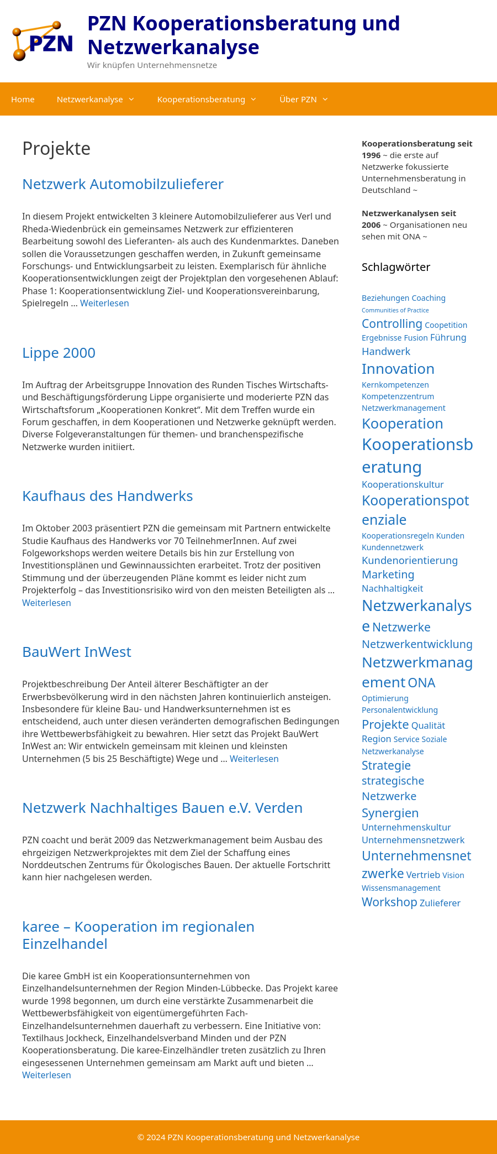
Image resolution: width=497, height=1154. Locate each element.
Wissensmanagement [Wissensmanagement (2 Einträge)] (401, 888)
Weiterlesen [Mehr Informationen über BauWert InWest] (254, 759)
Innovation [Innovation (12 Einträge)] (398, 368)
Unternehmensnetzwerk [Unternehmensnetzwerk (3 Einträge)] (413, 839)
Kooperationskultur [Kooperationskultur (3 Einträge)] (403, 484)
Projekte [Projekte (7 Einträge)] (385, 724)
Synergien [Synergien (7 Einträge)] (390, 812)
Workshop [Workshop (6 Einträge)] (389, 902)
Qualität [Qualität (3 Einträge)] (428, 725)
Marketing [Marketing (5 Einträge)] (388, 574)
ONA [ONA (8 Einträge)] (421, 682)
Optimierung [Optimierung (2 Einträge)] (385, 698)
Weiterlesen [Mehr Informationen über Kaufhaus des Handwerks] (46, 603)
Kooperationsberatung (212, 99)
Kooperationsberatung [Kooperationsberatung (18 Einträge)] (417, 455)
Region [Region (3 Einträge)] (377, 738)
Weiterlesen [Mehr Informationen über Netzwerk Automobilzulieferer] (104, 303)
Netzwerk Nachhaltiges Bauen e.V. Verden (162, 807)
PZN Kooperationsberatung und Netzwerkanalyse (243, 34)
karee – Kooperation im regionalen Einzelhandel (138, 934)
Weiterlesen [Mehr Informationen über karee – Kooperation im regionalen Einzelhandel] (46, 1075)
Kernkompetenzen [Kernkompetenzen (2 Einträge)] (395, 384)
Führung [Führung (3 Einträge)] (448, 337)
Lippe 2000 (59, 352)
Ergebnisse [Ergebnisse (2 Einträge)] (382, 337)
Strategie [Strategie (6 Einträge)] (386, 765)
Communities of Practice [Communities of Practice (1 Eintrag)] (395, 310)
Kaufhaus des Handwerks (107, 495)
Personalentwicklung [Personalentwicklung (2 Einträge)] (400, 709)
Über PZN (309, 99)
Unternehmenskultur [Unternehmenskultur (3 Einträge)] (406, 827)
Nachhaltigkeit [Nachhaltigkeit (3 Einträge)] (392, 588)
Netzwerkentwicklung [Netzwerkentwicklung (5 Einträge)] (417, 643)
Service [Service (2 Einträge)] (407, 739)
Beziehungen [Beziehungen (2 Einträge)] (386, 298)
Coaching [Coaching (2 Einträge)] (428, 298)
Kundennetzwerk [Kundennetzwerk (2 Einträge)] (393, 547)
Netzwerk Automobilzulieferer (123, 184)
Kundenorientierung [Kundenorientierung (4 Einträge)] (410, 560)
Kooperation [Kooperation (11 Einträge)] (402, 423)
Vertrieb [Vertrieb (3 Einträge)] (423, 874)
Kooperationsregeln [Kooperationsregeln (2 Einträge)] (398, 535)
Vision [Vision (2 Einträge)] (453, 875)
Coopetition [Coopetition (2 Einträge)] (446, 325)
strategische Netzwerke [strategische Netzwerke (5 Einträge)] (393, 788)
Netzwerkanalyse (101, 99)
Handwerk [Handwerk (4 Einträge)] (386, 351)
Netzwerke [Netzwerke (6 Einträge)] (401, 627)
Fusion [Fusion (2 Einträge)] (416, 337)
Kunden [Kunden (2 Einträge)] (450, 535)
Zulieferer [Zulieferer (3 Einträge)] (440, 902)
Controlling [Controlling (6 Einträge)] (392, 323)
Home (23, 99)
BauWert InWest (76, 651)
